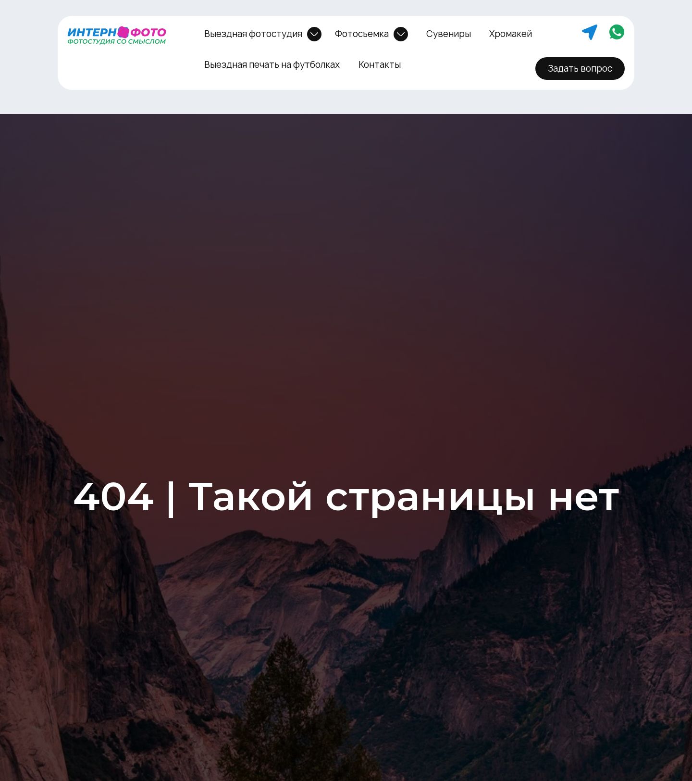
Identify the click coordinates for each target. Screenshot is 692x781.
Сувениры (448, 34)
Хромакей (510, 34)
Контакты (379, 65)
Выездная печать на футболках (272, 65)
